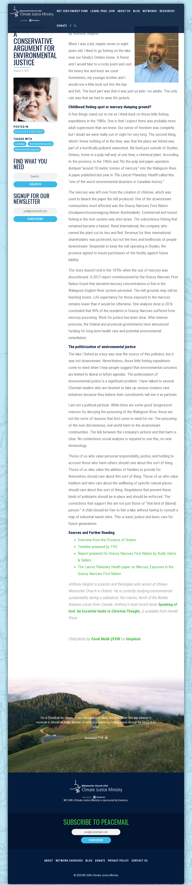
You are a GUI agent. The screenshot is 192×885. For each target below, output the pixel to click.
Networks (150, 11)
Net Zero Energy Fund (72, 11)
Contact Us (139, 860)
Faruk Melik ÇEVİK (105, 639)
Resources (167, 11)
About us (123, 11)
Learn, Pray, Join (103, 11)
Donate (62, 25)
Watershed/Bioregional (27, 149)
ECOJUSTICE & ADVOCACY (29, 131)
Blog (136, 11)
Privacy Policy (118, 860)
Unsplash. (133, 639)
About (48, 860)
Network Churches (69, 860)
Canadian (20, 143)
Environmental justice (40, 143)
